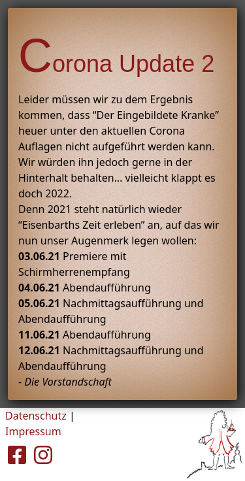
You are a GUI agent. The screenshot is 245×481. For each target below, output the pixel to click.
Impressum (33, 431)
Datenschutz (36, 415)
